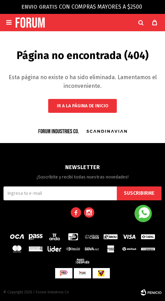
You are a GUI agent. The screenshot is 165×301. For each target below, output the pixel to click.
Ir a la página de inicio (82, 105)
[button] (141, 22)
